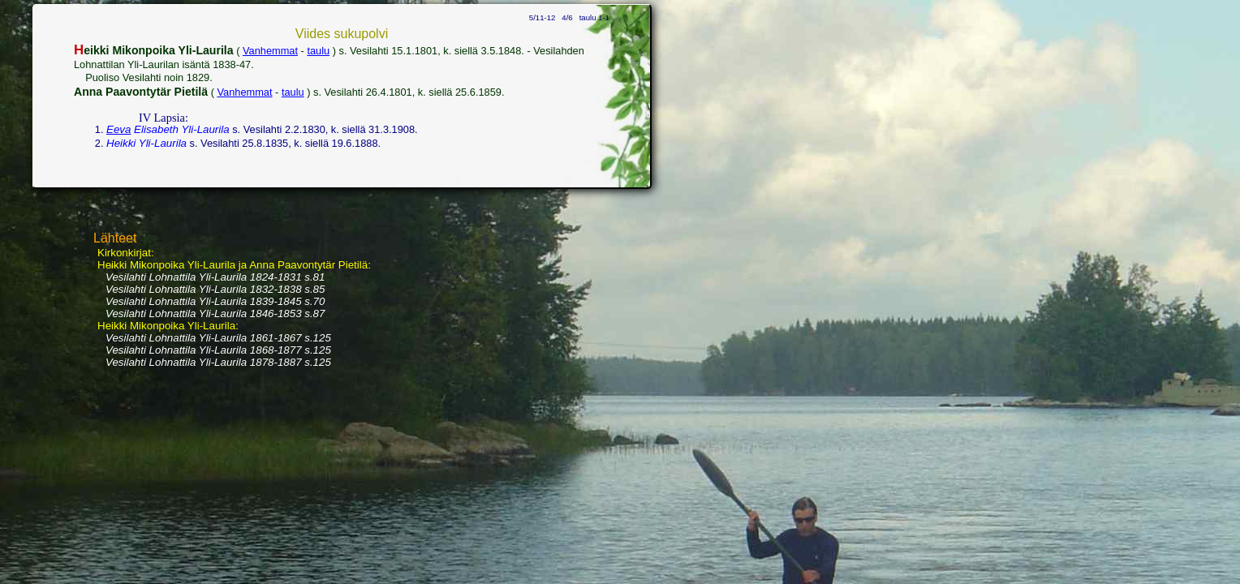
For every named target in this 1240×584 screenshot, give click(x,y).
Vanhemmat (270, 51)
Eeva (118, 129)
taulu (318, 51)
